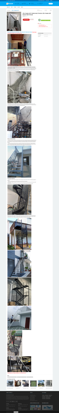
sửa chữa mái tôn (48, 397)
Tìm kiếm (50, 3)
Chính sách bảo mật (32, 398)
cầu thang (47, 396)
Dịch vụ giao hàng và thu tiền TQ (33, 400)
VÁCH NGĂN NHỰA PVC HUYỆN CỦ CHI (18, 388)
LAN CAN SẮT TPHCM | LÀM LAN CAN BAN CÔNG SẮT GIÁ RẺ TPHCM (49, 388)
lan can (50, 396)
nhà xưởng (43, 397)
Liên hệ (51, 0)
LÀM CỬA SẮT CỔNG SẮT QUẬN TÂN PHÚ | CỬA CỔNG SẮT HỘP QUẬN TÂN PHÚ (33, 388)
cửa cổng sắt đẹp (48, 398)
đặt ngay (26, 19)
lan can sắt (43, 396)
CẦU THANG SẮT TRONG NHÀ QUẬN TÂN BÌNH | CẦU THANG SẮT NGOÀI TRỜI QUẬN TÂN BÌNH (10, 388)
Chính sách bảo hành (32, 397)
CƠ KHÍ (8, 10)
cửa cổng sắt (46, 395)
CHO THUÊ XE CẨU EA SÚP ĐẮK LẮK (41, 388)
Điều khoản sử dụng (32, 399)
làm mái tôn (43, 398)
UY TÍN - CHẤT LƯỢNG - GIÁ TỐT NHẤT (45, 20)
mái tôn (43, 395)
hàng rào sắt (50, 395)
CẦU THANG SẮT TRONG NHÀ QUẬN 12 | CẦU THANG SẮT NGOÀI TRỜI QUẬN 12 (26, 388)
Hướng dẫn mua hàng (41, 0)
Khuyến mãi (47, 0)
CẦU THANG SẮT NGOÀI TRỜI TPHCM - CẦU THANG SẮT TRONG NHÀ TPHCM (19, 32)
